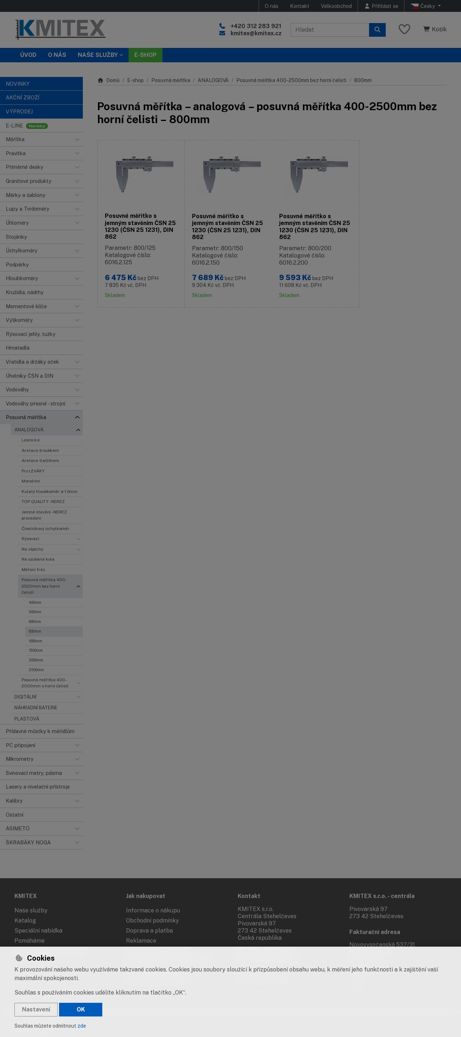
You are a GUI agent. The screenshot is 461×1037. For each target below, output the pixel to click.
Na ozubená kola (38, 559)
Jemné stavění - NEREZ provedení (44, 515)
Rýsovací (30, 538)
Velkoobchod (336, 6)
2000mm (36, 660)
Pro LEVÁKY (33, 470)
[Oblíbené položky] (404, 30)
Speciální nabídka (38, 930)
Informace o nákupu (153, 910)
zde (81, 1026)
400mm (35, 602)
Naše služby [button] (98, 54)
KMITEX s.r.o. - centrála (382, 896)
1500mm (36, 650)
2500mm (36, 670)
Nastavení (36, 1009)
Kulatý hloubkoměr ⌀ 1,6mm (49, 491)
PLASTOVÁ (26, 719)
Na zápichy (32, 549)
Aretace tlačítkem (40, 460)
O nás (271, 6)
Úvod (28, 54)
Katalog (25, 920)
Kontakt (299, 6)
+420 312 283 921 (255, 26)
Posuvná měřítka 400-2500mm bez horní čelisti (44, 586)
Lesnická (31, 440)
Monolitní (31, 481)
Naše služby (31, 910)
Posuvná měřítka (170, 80)
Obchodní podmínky (152, 920)
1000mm (35, 641)
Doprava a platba (149, 930)
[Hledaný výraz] (330, 30)
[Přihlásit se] (381, 6)
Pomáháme (29, 940)
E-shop (135, 80)
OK (81, 1009)
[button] (77, 139)
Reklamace (141, 940)
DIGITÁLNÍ (25, 697)
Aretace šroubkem (40, 450)
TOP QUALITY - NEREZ (43, 501)
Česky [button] (423, 6)
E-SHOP (145, 54)
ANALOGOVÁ (29, 429)
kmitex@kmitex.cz (256, 33)
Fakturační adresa (374, 932)
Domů (108, 80)
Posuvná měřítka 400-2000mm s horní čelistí (45, 682)
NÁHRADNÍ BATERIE (36, 707)
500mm (35, 612)
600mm (35, 621)
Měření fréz (33, 569)
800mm (35, 631)
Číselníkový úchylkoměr (46, 528)
